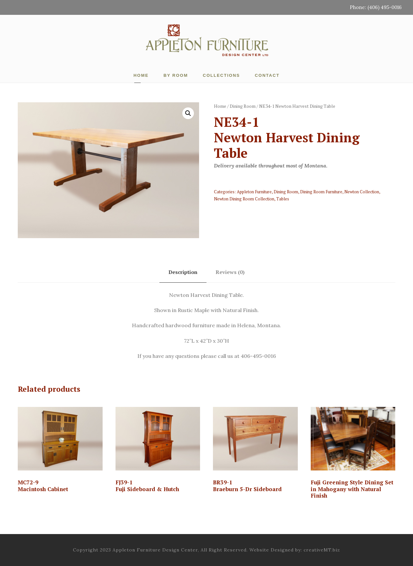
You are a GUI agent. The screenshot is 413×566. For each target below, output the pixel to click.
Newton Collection (361, 192)
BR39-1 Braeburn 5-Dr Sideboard (247, 485)
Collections (221, 75)
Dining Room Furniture (321, 192)
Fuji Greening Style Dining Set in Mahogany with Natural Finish (352, 489)
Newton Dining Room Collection (244, 199)
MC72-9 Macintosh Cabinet (43, 485)
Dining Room (243, 106)
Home (141, 75)
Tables (282, 199)
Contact (267, 75)
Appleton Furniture (254, 192)
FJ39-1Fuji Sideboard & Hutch (147, 485)
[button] (188, 113)
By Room (176, 75)
